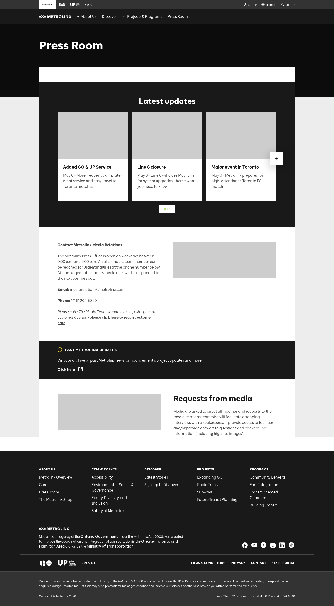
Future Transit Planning (217, 499)
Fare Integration (264, 485)
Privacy (238, 563)
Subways (204, 492)
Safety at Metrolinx (108, 511)
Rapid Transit (208, 485)
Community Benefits (267, 477)
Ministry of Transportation (110, 546)
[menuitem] (86, 16)
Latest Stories (156, 477)
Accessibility (102, 477)
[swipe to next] (276, 158)
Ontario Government (99, 536)
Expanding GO (210, 477)
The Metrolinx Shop (55, 499)
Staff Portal (283, 563)
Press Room (49, 492)
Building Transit (263, 505)
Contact (258, 563)
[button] (62, 4)
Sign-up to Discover (161, 485)
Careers (45, 485)
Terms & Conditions (207, 563)
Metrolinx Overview (55, 477)
